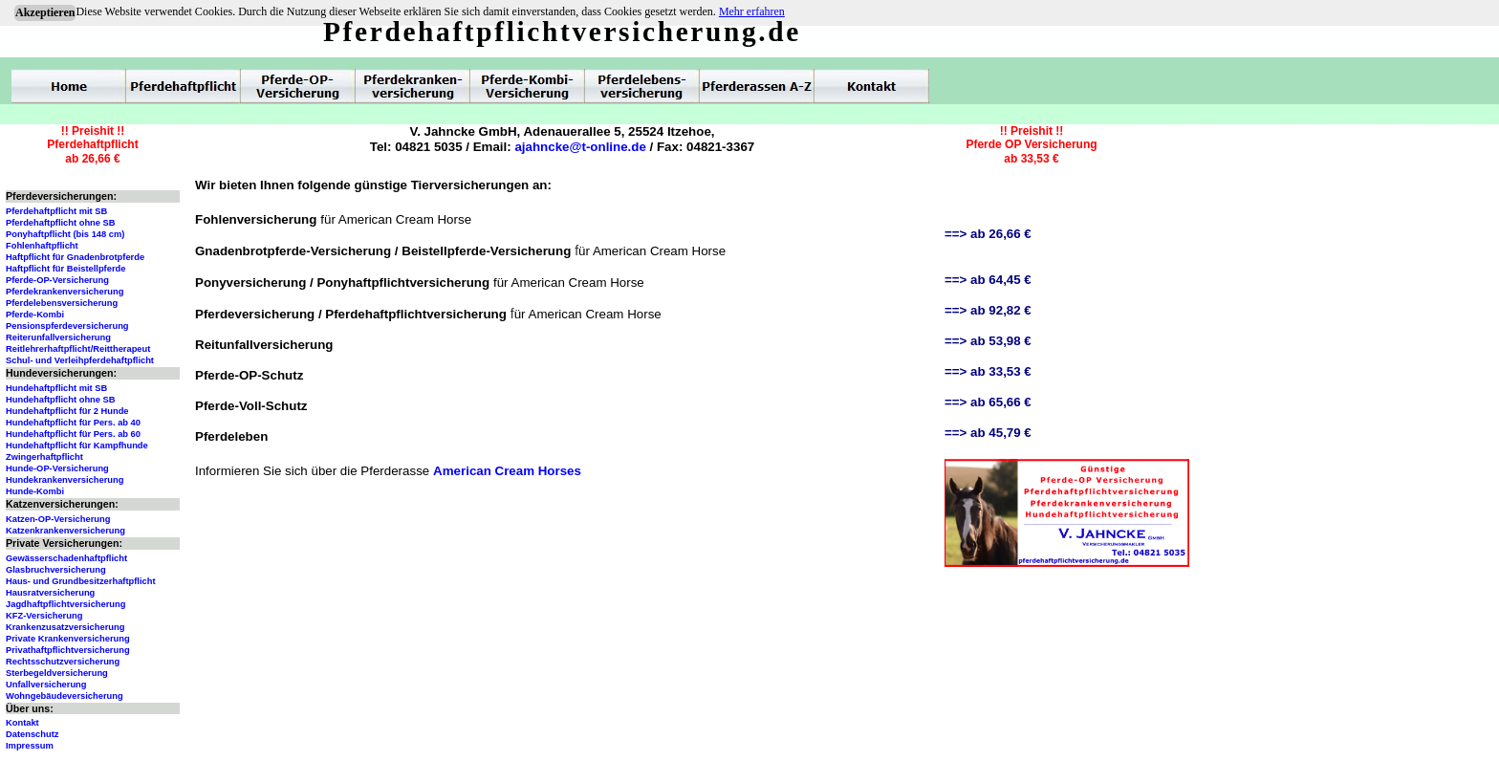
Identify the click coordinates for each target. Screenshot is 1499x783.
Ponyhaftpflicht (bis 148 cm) (65, 234)
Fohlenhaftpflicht (42, 245)
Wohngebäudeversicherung (64, 696)
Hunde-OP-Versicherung (57, 468)
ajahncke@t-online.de (579, 147)
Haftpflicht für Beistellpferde (65, 268)
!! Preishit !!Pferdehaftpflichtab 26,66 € (92, 144)
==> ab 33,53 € (988, 371)
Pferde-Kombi (35, 314)
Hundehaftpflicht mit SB (56, 388)
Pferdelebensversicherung (62, 303)
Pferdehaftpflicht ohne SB (61, 223)
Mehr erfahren (752, 11)
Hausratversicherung (50, 593)
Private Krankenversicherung (68, 638)
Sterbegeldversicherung (57, 673)
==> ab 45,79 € (988, 432)
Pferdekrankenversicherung (64, 291)
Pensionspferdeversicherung (67, 326)
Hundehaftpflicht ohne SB (61, 399)
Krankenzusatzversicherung (65, 627)
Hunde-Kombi (35, 491)
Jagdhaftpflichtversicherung (65, 604)
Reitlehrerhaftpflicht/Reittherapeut (78, 349)
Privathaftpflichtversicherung (68, 650)
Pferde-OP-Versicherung (57, 280)
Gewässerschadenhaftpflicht (66, 558)
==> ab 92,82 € (988, 310)
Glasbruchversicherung (56, 570)
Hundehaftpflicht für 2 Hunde (67, 411)
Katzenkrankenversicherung (65, 530)
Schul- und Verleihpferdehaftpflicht (80, 360)
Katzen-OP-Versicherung (58, 519)
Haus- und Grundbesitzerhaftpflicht (81, 581)
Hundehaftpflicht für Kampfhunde (77, 445)
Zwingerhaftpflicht (44, 457)
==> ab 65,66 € (988, 402)
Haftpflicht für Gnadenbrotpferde (75, 257)
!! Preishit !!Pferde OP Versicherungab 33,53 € (1031, 144)
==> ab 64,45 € (988, 279)
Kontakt (22, 723)
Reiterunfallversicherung (58, 337)
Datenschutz (32, 734)
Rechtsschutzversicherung (62, 661)
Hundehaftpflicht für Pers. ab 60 (73, 434)
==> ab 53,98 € (988, 341)
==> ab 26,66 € (988, 234)
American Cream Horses (507, 471)
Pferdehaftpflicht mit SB (56, 211)
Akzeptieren (45, 12)
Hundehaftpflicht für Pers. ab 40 (73, 422)
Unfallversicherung (46, 684)
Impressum (30, 745)
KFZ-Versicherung (44, 615)
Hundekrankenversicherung (64, 480)
